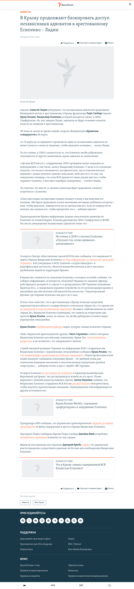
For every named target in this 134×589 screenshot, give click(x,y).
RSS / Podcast (74, 544)
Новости (25, 12)
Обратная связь (75, 565)
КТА (53, 585)
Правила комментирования (34, 571)
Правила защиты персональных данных (88, 576)
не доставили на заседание (57, 373)
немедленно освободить (33, 437)
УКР (81, 585)
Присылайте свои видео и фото (35, 539)
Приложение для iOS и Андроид (36, 544)
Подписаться (26, 549)
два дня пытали (81, 383)
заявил (85, 445)
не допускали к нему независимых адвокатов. (46, 309)
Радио (71, 539)
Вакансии (73, 571)
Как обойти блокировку (80, 549)
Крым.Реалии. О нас (30, 565)
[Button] (67, 43)
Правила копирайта (30, 576)
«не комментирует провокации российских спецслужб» (51, 355)
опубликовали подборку (49, 327)
